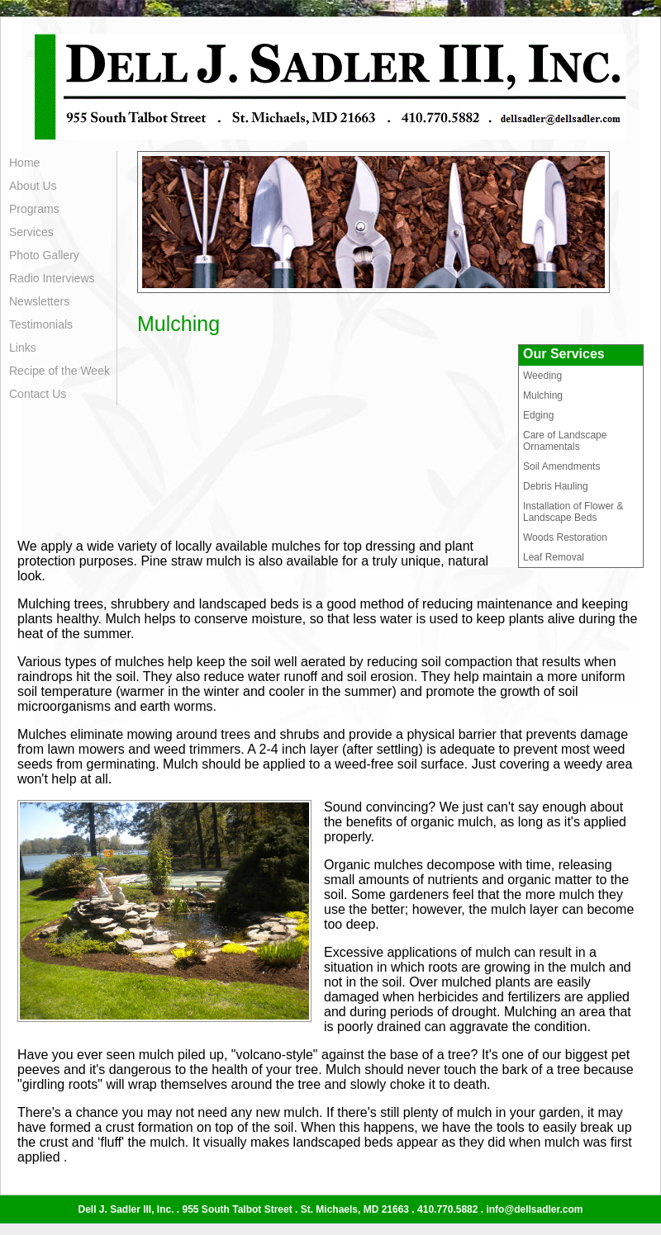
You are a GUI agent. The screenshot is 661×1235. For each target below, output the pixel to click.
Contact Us (37, 393)
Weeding (542, 375)
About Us (33, 185)
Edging (538, 415)
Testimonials (41, 324)
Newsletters (39, 301)
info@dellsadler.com (534, 1209)
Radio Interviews (52, 278)
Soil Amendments (561, 466)
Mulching (543, 395)
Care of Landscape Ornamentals (564, 440)
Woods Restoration (565, 537)
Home (24, 162)
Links (22, 347)
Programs (34, 208)
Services (31, 232)
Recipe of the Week (59, 370)
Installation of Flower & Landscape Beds (573, 511)
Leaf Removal (553, 557)
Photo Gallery (44, 255)
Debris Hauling (555, 486)
